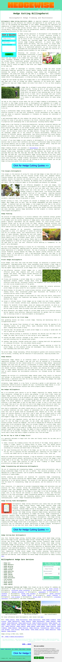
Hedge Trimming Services (39, 623)
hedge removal (14, 359)
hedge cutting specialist (28, 34)
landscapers (42, 592)
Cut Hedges (52, 624)
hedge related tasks (20, 522)
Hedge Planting (10, 626)
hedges (49, 136)
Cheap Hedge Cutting (24, 623)
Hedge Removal (21, 624)
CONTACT (51, 9)
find (6, 538)
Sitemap (2, 649)
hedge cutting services (24, 28)
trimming (4, 83)
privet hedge (8, 352)
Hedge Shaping (26, 621)
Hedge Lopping (10, 619)
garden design (26, 595)
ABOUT (47, 9)
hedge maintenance (18, 546)
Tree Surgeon (5, 629)
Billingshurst (34, 148)
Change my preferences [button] (49, 657)
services (25, 159)
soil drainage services (50, 590)
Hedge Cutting (31, 624)
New (12, 649)
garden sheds (37, 597)
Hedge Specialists (35, 619)
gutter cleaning (52, 595)
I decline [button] (41, 657)
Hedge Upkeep (31, 626)
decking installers (18, 592)
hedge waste (26, 106)
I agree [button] (36, 657)
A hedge (22, 87)
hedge (25, 42)
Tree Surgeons (29, 649)
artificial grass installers (21, 590)
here (2, 556)
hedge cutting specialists (40, 552)
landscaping (5, 497)
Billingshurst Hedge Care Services (17, 560)
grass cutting (53, 588)
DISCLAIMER (57, 9)
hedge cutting (18, 103)
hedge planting (10, 229)
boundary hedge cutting (28, 507)
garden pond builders (28, 593)
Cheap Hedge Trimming (49, 619)
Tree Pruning (15, 629)
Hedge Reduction (12, 623)
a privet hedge (30, 320)
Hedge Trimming (55, 628)
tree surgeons (15, 597)
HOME (39, 9)
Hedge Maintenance (21, 619)
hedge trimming (41, 101)
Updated (16, 649)
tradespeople (31, 598)
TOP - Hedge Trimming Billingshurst (12, 636)
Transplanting (44, 628)
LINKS (43, 9)
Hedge (3, 148)
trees (40, 180)
